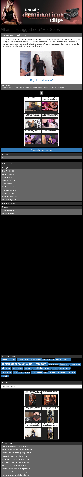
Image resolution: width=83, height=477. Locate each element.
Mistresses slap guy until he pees (14, 35)
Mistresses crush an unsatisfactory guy (15, 472)
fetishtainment (53, 364)
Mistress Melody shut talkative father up (15, 475)
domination (36, 359)
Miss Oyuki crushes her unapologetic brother (17, 450)
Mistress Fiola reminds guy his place (14, 465)
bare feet (12, 359)
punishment (37, 372)
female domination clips (25, 87)
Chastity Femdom (8, 174)
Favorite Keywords (9, 356)
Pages (5, 154)
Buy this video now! (41, 80)
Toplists (5, 207)
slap (58, 87)
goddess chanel (18, 368)
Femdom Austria (13, 87)
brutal (38, 87)
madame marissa (64, 368)
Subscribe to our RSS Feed (41, 150)
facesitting (46, 359)
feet (53, 359)
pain (15, 372)
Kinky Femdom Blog (8, 171)
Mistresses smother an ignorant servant (15, 462)
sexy (45, 372)
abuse (4, 359)
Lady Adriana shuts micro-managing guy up (16, 446)
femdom (41, 363)
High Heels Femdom (9, 187)
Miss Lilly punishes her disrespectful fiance (16, 459)
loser (41, 87)
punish (27, 372)
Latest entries (7, 443)
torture (71, 372)
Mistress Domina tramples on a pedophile (16, 469)
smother (54, 87)
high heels (28, 368)
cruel (34, 87)
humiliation (38, 368)
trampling (4, 376)
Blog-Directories (8, 203)
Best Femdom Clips (8, 180)
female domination (63, 359)
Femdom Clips (7, 177)
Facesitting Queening (9, 190)
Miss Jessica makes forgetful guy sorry (15, 456)
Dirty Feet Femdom (8, 193)
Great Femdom (7, 184)
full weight (6, 368)
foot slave (64, 364)
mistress (6, 372)
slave (52, 372)
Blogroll (5, 168)
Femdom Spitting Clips (9, 196)
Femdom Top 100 (8, 210)
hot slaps (62, 87)
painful (21, 372)
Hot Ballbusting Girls (9, 200)
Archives (6, 382)
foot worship (47, 87)
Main (3, 157)
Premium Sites (8, 164)
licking (47, 368)
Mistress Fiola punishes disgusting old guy (16, 453)
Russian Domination (8, 214)
